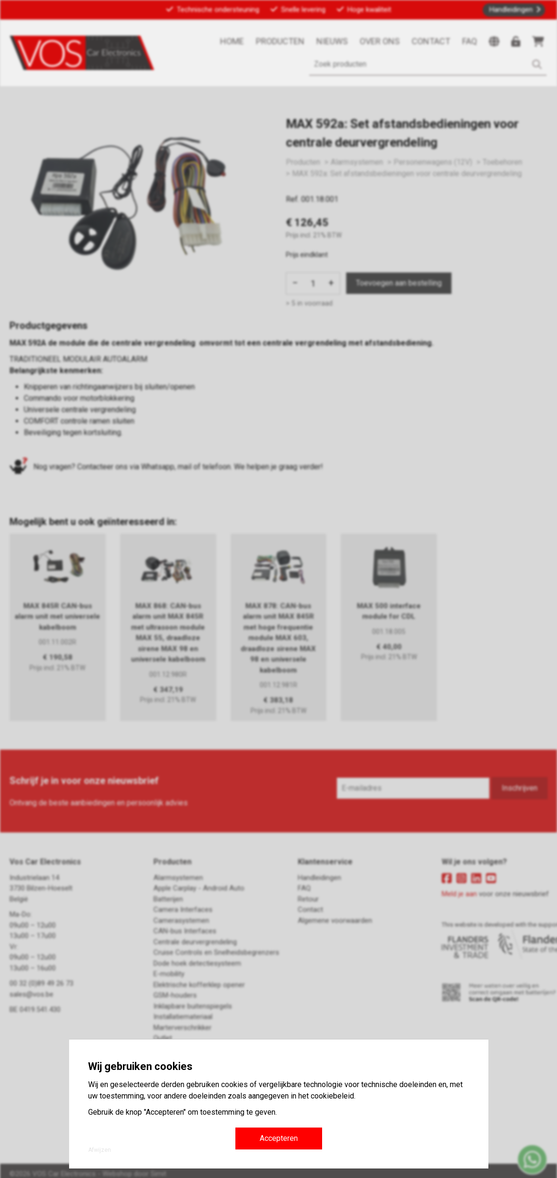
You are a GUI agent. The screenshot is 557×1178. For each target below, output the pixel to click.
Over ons (380, 41)
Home (232, 41)
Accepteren (279, 1138)
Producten (280, 41)
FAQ (469, 41)
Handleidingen (511, 9)
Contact (431, 41)
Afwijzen (99, 1150)
